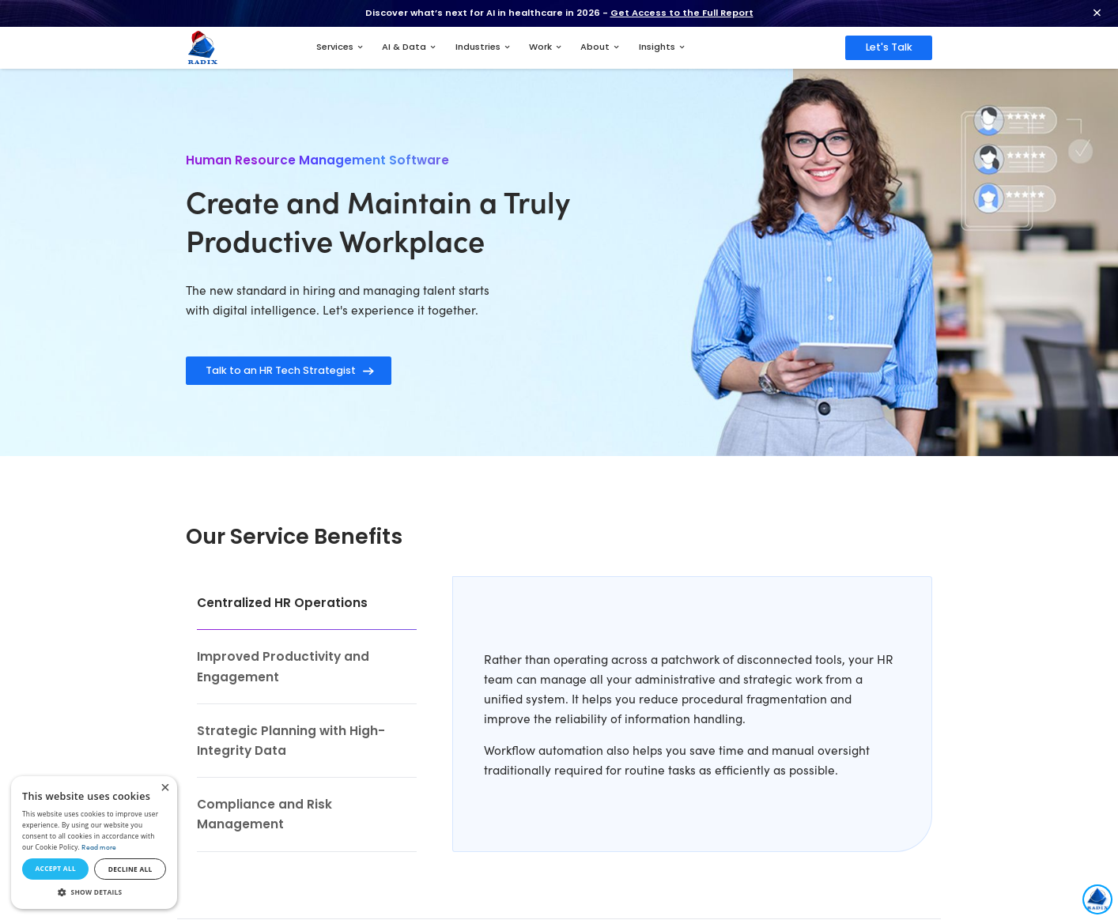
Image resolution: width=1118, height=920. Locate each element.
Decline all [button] (130, 869)
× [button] (165, 788)
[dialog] (94, 842)
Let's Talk (889, 47)
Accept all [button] (55, 868)
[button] (94, 892)
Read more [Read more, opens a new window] (98, 847)
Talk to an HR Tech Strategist (281, 370)
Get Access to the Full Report (682, 12)
